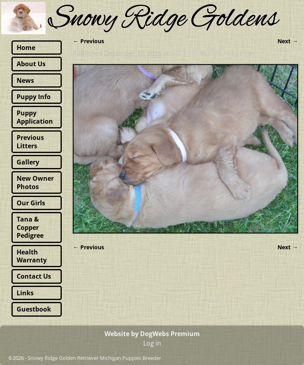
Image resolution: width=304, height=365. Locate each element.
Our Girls (31, 203)
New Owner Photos (35, 182)
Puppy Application (35, 117)
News (25, 80)
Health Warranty (32, 256)
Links (25, 293)
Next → (287, 41)
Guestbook (34, 309)
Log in (152, 343)
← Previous (88, 41)
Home (26, 47)
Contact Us (34, 276)
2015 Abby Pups (231, 53)
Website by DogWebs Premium (152, 333)
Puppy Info (34, 96)
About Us (31, 63)
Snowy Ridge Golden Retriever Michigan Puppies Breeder (94, 357)
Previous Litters (30, 141)
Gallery (28, 162)
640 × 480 (185, 53)
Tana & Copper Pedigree (30, 227)
